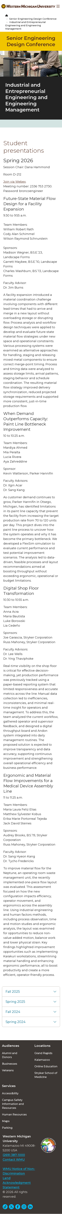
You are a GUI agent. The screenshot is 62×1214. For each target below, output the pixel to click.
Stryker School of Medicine (45, 1075)
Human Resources (14, 1114)
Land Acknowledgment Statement (17, 1182)
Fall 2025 (12, 992)
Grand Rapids (43, 1053)
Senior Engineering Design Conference (33, 18)
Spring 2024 (15, 1022)
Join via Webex (14, 182)
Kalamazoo (42, 1059)
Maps (6, 1121)
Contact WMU (14, 1159)
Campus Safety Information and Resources (13, 1103)
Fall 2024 (12, 1012)
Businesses (9, 1063)
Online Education (45, 1066)
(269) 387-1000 (14, 1155)
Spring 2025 (15, 1002)
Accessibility (10, 1093)
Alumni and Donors (9, 1055)
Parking (7, 1127)
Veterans (8, 1070)
